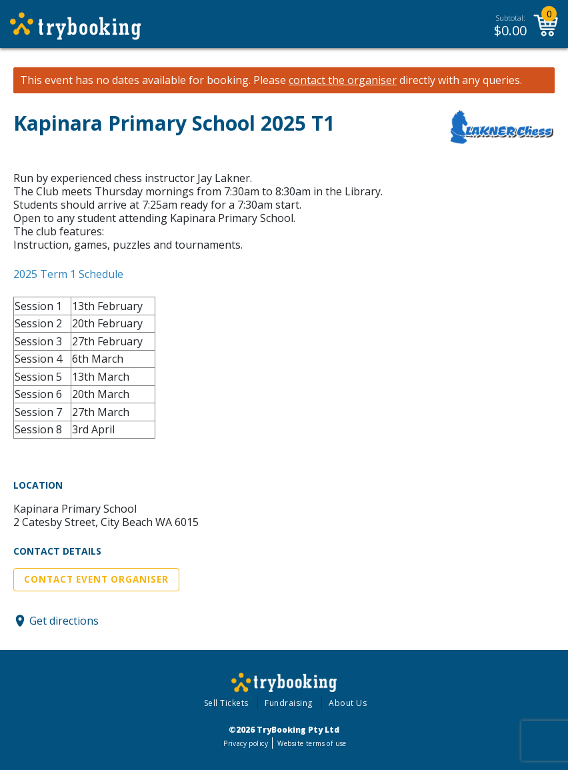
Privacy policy (245, 743)
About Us (348, 703)
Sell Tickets (226, 703)
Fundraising (289, 703)
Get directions (64, 620)
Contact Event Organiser (96, 579)
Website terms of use (311, 743)
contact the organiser (343, 80)
